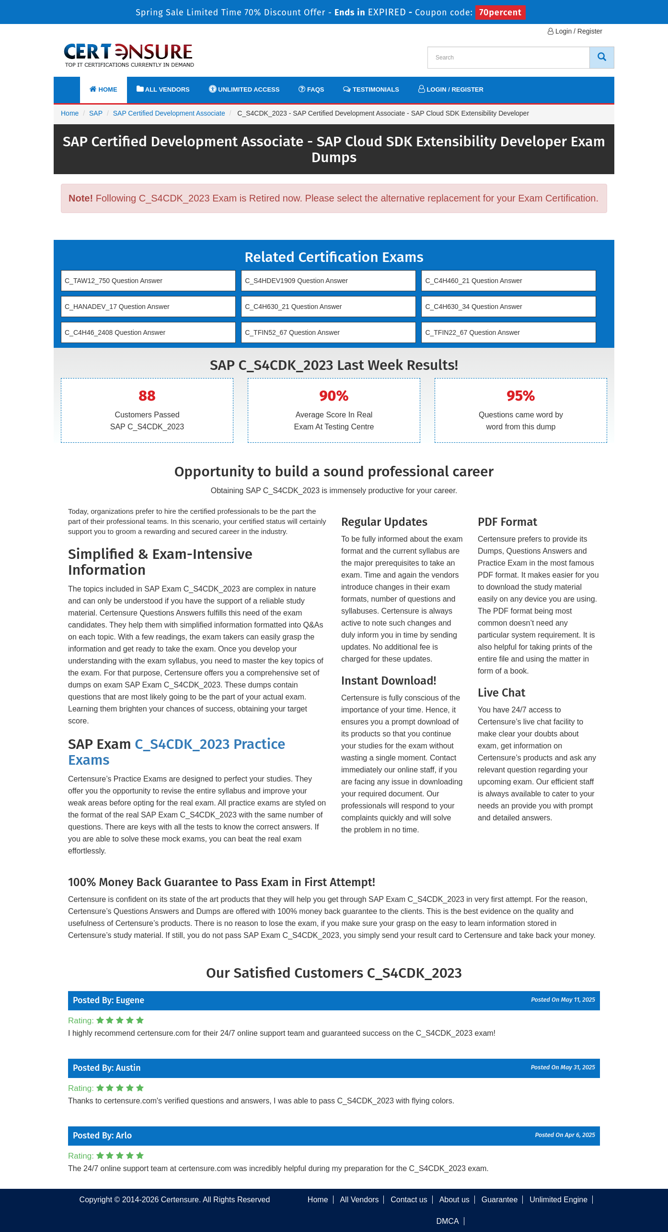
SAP (96, 113)
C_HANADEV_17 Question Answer (117, 306)
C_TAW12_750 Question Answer (113, 280)
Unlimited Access (244, 89)
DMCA (447, 1221)
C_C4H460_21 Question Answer (473, 280)
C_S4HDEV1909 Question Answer (296, 280)
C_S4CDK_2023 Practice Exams (176, 752)
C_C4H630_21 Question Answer (293, 306)
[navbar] (73, 85)
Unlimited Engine (558, 1200)
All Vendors (163, 89)
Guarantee (500, 1200)
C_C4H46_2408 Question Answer (115, 332)
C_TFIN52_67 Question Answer (292, 332)
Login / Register (575, 31)
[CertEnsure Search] (601, 58)
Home (103, 89)
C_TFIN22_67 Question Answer (472, 332)
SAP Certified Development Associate (169, 113)
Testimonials (371, 89)
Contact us (409, 1200)
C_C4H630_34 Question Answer (473, 306)
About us (454, 1200)
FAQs (311, 89)
